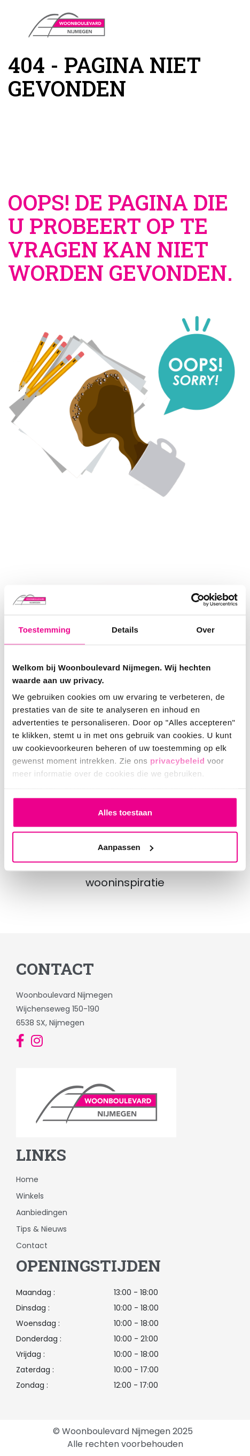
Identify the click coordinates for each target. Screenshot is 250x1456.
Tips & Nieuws (41, 1229)
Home (27, 1179)
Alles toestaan (125, 811)
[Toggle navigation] (239, 24)
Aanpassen (125, 847)
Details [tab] (125, 629)
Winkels (30, 1196)
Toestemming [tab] (45, 629)
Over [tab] (205, 629)
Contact (32, 1245)
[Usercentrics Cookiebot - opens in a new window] (191, 600)
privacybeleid (177, 760)
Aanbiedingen (41, 1212)
